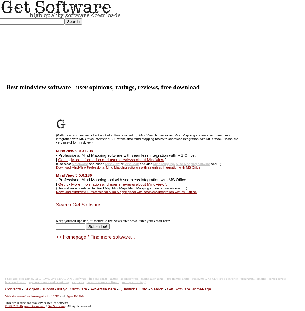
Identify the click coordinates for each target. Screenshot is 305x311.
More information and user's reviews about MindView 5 (119, 184)
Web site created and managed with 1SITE (32, 296)
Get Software (56, 306)
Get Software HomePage (189, 289)
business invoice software (103, 282)
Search (157, 289)
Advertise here (103, 289)
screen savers (277, 278)
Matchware (80, 164)
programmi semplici (253, 278)
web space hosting (133, 282)
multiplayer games (153, 278)
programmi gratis (178, 278)
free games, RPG (30, 278)
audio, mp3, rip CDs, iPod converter (215, 278)
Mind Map (132, 164)
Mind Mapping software (193, 164)
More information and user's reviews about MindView (117, 160)
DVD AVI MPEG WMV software (64, 278)
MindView (112, 164)
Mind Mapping (163, 164)
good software (129, 278)
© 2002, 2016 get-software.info (25, 306)
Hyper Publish (75, 296)
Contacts (13, 289)
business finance (15, 282)
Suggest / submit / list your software (55, 289)
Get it (63, 160)
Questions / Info (133, 289)
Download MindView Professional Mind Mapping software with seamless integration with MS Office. (128, 167)
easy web (78, 282)
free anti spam (98, 278)
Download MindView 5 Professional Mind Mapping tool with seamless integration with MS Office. (126, 192)
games (114, 278)
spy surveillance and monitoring (49, 282)
